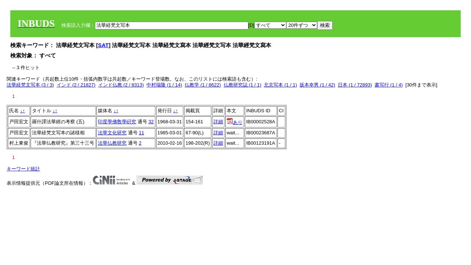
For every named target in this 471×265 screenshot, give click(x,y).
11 (141, 132)
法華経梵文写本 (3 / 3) (30, 85)
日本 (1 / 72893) (355, 85)
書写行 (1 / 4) (389, 85)
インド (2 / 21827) (76, 85)
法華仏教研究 (112, 143)
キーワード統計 (23, 169)
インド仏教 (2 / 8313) (121, 85)
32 (150, 121)
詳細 (218, 121)
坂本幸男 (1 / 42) (317, 85)
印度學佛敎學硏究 (117, 121)
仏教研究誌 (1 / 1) (243, 85)
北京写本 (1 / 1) (280, 85)
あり (234, 122)
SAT (103, 45)
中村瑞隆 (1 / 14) (164, 85)
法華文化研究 (112, 132)
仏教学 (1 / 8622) (203, 85)
